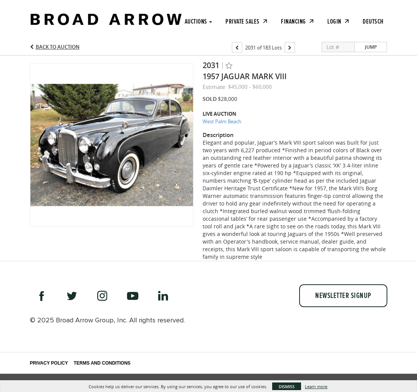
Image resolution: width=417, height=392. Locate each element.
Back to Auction (57, 46)
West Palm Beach (222, 121)
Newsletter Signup (343, 295)
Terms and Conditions (102, 363)
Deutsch (373, 21)
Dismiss (287, 386)
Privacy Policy (49, 363)
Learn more (316, 386)
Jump (371, 47)
